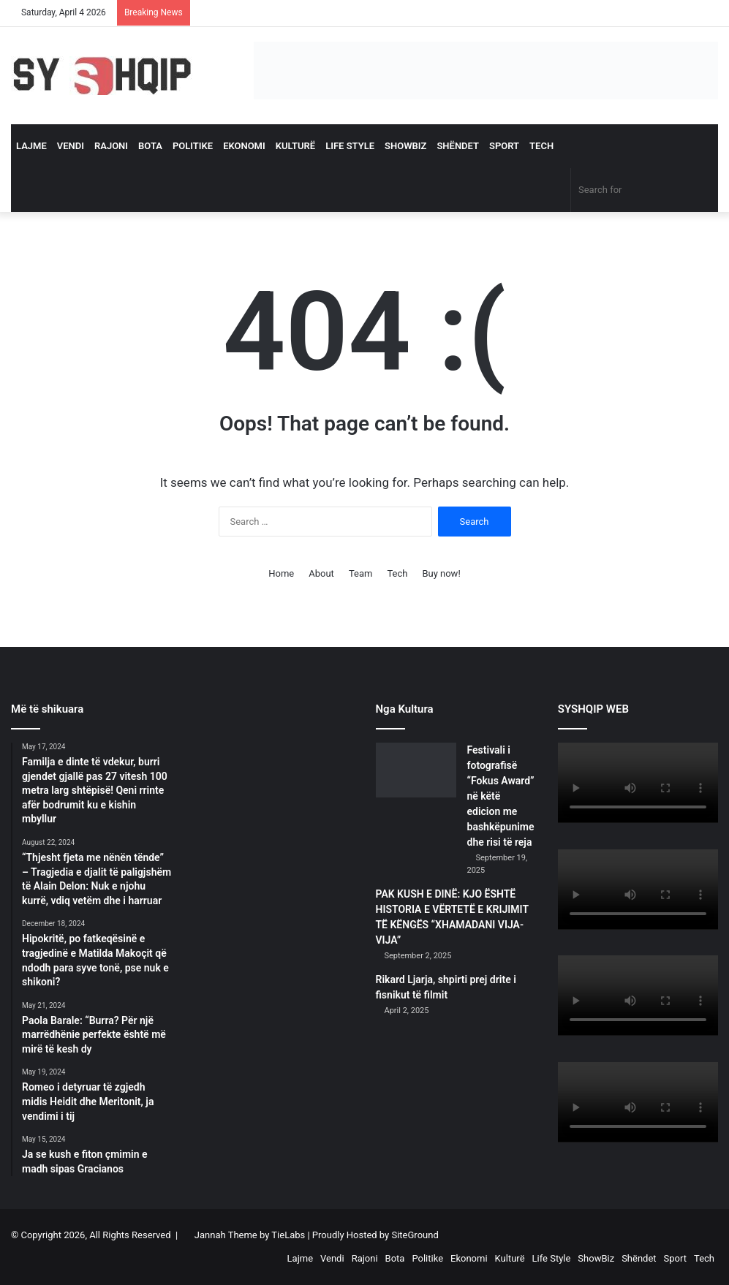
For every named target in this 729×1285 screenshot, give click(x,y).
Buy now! (441, 573)
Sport (504, 145)
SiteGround (414, 1234)
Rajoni (111, 145)
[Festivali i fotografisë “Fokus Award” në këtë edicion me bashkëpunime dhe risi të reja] (416, 770)
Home (281, 573)
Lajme (31, 145)
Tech (541, 145)
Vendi (70, 145)
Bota (150, 145)
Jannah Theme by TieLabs (249, 1234)
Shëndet (458, 145)
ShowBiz (405, 145)
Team (361, 573)
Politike (193, 145)
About (321, 573)
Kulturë (295, 145)
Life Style (349, 145)
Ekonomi (244, 145)
